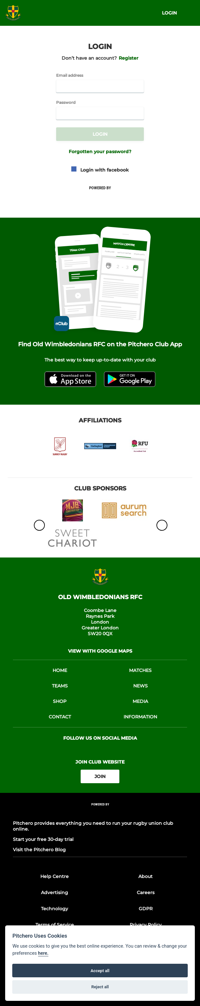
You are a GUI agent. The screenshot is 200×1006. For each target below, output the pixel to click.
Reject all (100, 986)
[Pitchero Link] (100, 813)
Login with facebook (100, 170)
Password (65, 102)
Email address (69, 75)
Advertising (54, 892)
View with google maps (100, 651)
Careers (146, 892)
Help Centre (54, 876)
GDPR (146, 909)
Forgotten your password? (100, 151)
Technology (54, 909)
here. (43, 953)
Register (128, 58)
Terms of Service (54, 925)
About (145, 876)
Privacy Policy (146, 925)
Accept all (100, 970)
